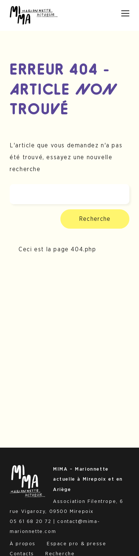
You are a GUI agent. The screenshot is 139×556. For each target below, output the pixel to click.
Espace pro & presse (76, 543)
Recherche (95, 219)
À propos (23, 543)
